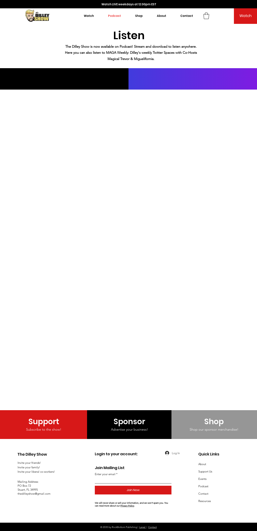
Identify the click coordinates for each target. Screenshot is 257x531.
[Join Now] (133, 490)
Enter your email (105, 474)
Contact (152, 527)
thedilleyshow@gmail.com (34, 493)
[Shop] (214, 421)
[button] (139, 16)
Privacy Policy (127, 505)
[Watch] (245, 16)
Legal (142, 527)
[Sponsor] (129, 421)
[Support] (43, 421)
